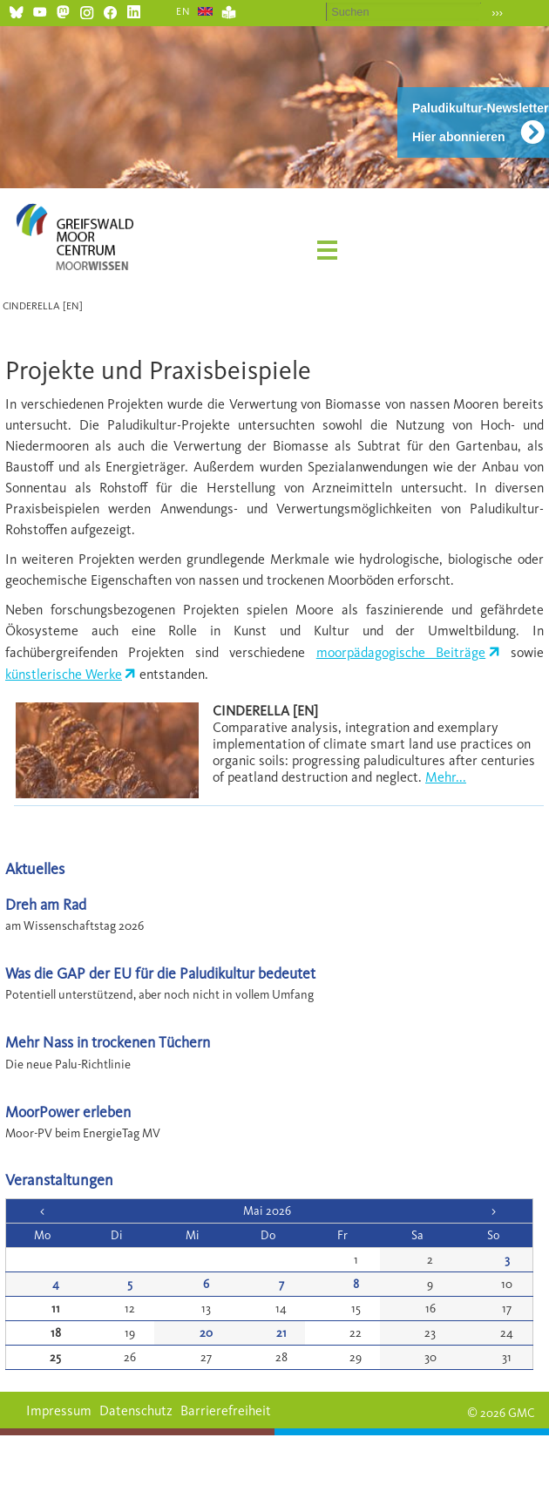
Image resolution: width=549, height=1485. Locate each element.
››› (497, 12)
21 (281, 1333)
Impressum (59, 1410)
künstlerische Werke (63, 674)
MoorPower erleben (68, 1111)
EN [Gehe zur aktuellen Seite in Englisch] (183, 11)
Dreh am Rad (45, 904)
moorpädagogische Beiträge (400, 652)
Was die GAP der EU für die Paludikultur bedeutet (160, 973)
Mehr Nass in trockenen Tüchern (107, 1042)
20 (206, 1333)
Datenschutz (136, 1410)
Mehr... (445, 777)
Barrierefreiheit (225, 1410)
